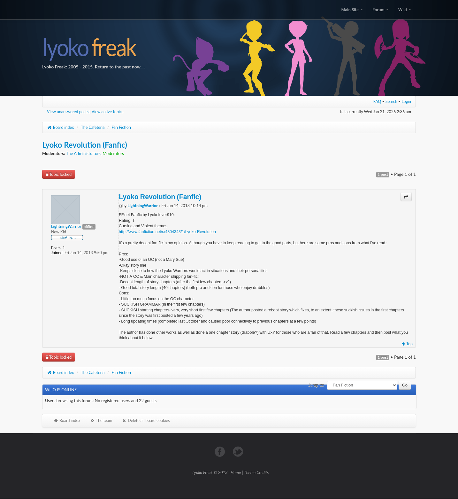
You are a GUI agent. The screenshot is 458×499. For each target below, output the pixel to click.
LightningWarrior (142, 205)
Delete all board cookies (146, 420)
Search (391, 101)
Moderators (113, 153)
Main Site (352, 9)
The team (101, 420)
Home (236, 472)
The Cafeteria (92, 127)
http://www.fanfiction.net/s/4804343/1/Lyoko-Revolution (167, 232)
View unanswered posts (67, 111)
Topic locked (59, 174)
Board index (60, 127)
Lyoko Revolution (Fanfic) (84, 144)
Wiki (404, 9)
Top (407, 343)
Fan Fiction (121, 127)
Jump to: (316, 385)
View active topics (108, 111)
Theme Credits (256, 472)
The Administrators (83, 153)
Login (406, 101)
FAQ (377, 101)
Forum (380, 9)
